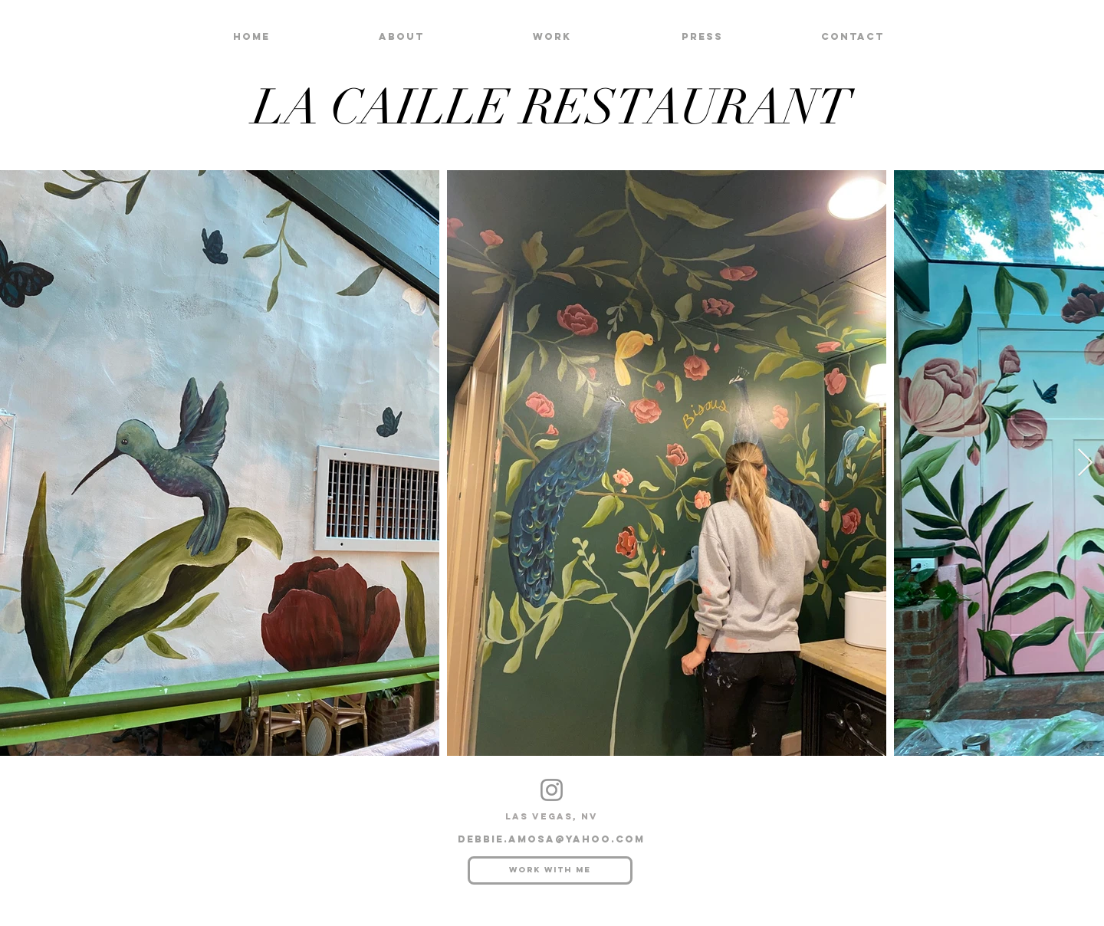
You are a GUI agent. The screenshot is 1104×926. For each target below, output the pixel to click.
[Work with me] (550, 870)
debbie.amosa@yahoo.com (551, 839)
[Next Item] (1085, 463)
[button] (552, 36)
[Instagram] (552, 790)
